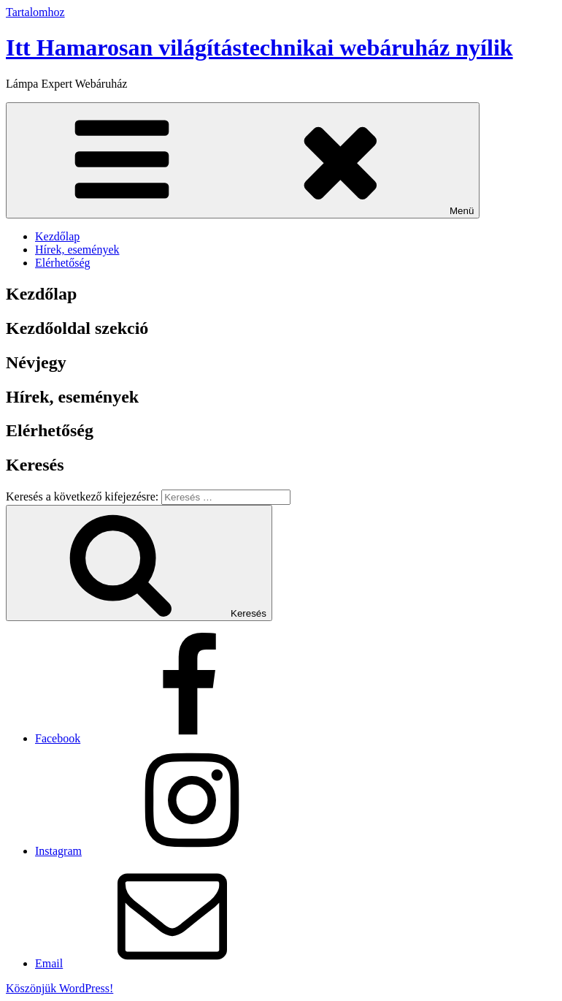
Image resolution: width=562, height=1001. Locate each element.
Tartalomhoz (35, 12)
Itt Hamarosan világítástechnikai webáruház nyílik (259, 47)
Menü (243, 160)
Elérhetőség (63, 262)
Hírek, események (77, 249)
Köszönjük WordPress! (59, 988)
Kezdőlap (57, 236)
